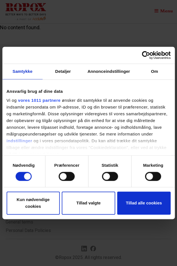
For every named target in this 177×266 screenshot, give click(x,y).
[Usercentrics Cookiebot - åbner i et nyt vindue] (146, 55)
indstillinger (19, 140)
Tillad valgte (88, 203)
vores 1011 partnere (39, 100)
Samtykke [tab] (23, 71)
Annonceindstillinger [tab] (109, 71)
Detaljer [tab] (63, 71)
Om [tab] (154, 71)
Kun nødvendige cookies (33, 203)
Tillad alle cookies (144, 203)
